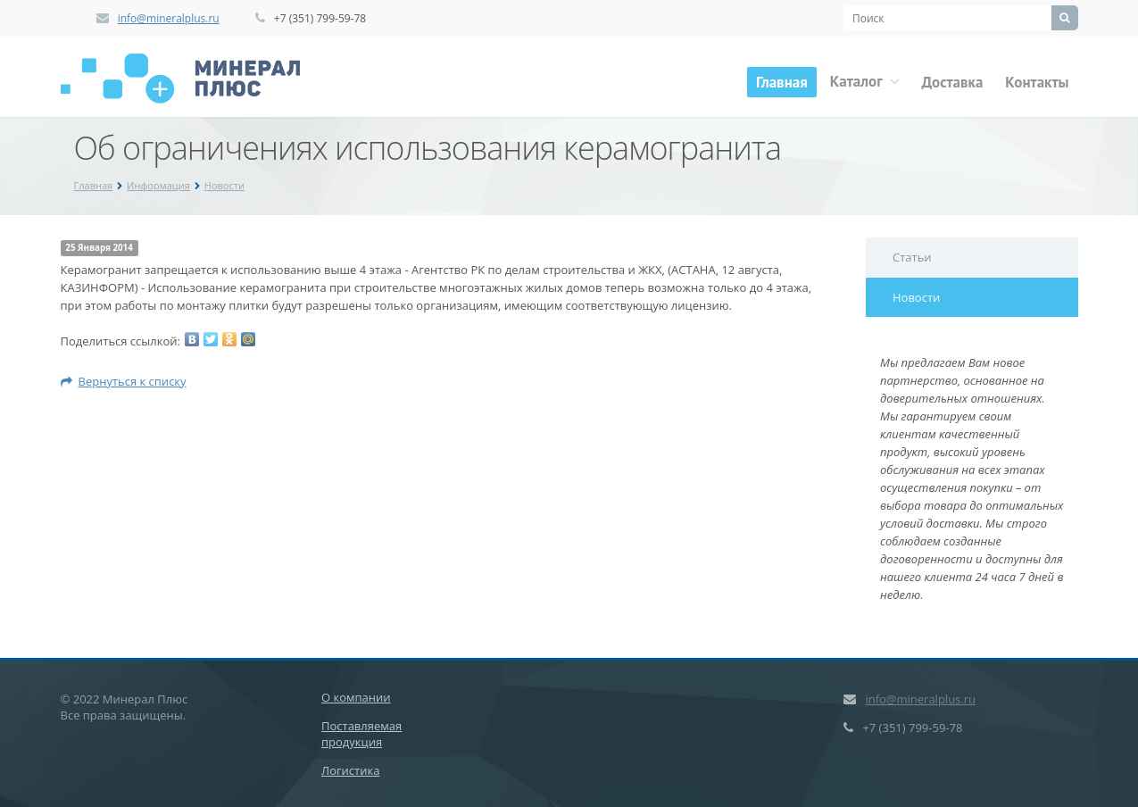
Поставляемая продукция (361, 734)
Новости (224, 185)
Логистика (350, 770)
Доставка (953, 82)
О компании (356, 697)
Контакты (1036, 82)
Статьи (912, 257)
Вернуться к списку (124, 381)
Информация (158, 185)
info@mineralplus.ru (169, 18)
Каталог (865, 81)
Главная (782, 82)
